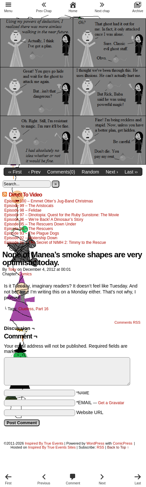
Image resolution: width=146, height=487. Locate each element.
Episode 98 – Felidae (23, 210)
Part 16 (42, 309)
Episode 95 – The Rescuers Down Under (40, 224)
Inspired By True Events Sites (51, 447)
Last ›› (131, 171)
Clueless (26, 309)
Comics (25, 274)
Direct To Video (25, 194)
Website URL (89, 412)
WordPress (95, 443)
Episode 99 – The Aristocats (28, 205)
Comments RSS (127, 322)
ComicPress (122, 443)
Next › (112, 171)
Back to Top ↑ (118, 447)
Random (90, 171)
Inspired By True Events (44, 443)
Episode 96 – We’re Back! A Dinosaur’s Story (43, 219)
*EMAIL (100, 402)
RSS (100, 447)
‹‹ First (14, 171)
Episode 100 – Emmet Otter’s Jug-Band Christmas (48, 201)
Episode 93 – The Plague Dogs (31, 233)
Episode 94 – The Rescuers (28, 228)
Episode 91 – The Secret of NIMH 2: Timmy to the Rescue (55, 242)
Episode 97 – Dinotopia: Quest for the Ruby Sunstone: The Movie (61, 215)
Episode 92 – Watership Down (30, 238)
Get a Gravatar (111, 403)
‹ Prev (34, 171)
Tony (12, 269)
